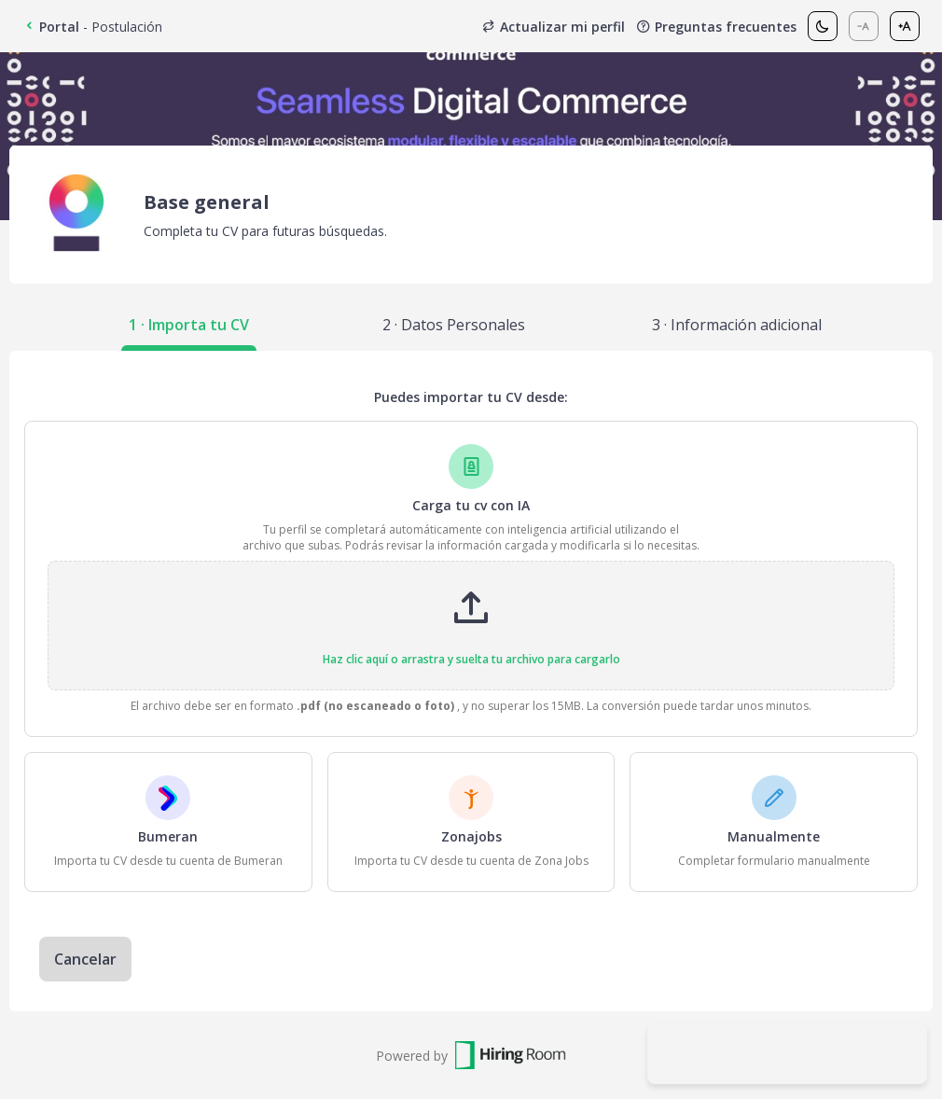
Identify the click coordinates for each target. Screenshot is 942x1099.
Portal (50, 26)
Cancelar (85, 959)
